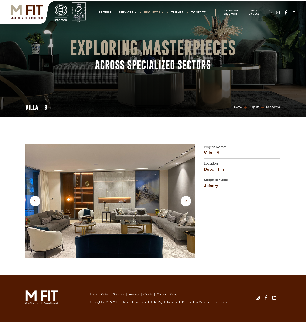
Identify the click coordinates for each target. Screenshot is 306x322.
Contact (198, 12)
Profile (105, 12)
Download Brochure (230, 12)
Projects (154, 12)
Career (161, 294)
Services (128, 12)
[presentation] (35, 201)
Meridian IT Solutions (213, 302)
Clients (177, 12)
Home (238, 107)
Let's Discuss (254, 12)
